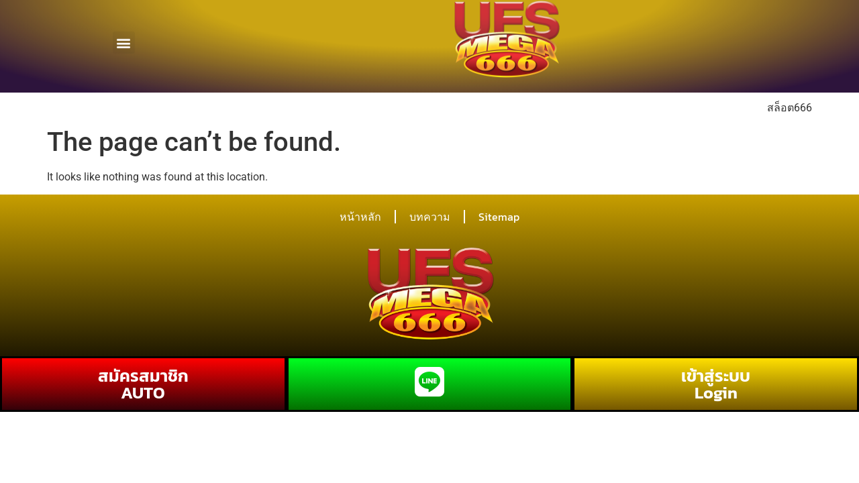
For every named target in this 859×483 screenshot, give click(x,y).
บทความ (429, 217)
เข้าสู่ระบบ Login (715, 384)
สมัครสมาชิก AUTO (143, 384)
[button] (124, 38)
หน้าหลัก (360, 217)
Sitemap (498, 217)
